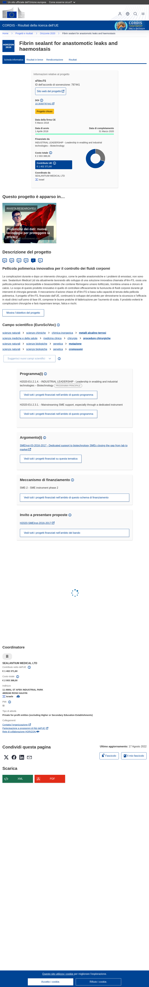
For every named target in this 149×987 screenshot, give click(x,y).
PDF (52, 778)
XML (20, 778)
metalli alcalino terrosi (92, 332)
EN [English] (11, 260)
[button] (127, 13)
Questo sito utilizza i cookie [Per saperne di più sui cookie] (58, 974)
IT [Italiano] (33, 260)
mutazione (75, 343)
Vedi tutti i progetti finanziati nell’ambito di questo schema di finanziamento (66, 497)
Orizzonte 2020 (47, 33)
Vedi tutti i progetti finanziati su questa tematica (51, 458)
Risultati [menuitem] (73, 59)
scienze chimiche (36, 332)
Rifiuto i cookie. (98, 981)
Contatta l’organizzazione (16, 724)
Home (5, 33)
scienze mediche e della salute (19, 338)
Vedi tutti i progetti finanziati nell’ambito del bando (52, 532)
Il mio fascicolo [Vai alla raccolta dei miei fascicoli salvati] (134, 755)
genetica (58, 343)
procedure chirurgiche (97, 338)
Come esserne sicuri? (62, 2)
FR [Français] (26, 260)
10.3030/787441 (43, 103)
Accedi (120, 14)
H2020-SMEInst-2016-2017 (37, 523)
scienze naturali (11, 332)
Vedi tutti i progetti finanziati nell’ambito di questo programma (58, 394)
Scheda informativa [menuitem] (13, 59)
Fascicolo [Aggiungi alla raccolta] (109, 755)
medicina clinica (52, 338)
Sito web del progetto (51, 91)
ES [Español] (19, 260)
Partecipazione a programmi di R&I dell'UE (25, 728)
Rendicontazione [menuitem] (54, 59)
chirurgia (72, 338)
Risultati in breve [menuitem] (35, 59)
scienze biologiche (36, 343)
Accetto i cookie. (50, 981)
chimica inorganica (62, 332)
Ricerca (135, 14)
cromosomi (76, 349)
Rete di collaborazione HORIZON (20, 731)
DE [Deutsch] (4, 260)
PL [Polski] (40, 260)
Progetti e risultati (24, 33)
